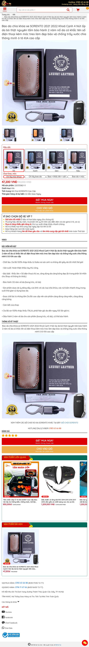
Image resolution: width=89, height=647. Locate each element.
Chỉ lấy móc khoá (13, 177)
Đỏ (14, 160)
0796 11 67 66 (21, 587)
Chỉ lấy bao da (35, 176)
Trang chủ (6, 15)
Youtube (7, 612)
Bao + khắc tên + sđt (57, 176)
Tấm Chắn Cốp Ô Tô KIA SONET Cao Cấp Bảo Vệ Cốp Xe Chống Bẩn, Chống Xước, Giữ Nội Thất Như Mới (20, 501)
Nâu (78, 160)
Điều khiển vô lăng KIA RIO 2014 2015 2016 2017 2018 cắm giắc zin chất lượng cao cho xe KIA (58, 501)
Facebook (7, 617)
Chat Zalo (7, 628)
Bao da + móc (78, 176)
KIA (14, 15)
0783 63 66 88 (21, 583)
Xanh (35, 160)
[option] (44, 82)
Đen (56, 160)
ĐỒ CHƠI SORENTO (69, 423)
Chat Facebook (9, 623)
